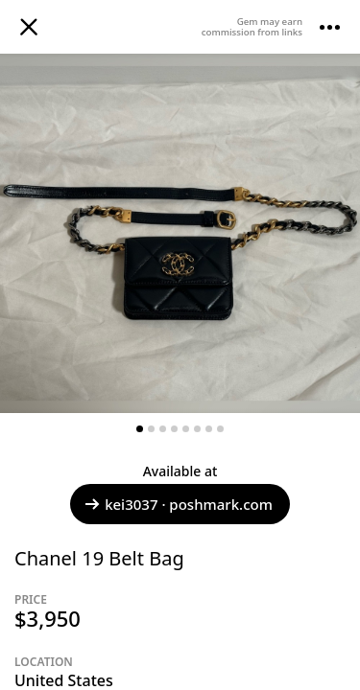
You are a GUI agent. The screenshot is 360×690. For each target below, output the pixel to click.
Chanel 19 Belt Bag (99, 558)
